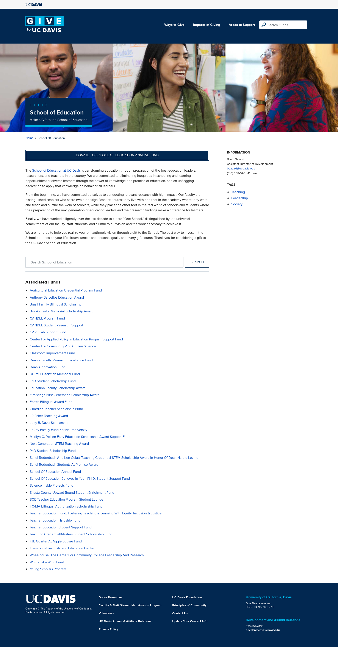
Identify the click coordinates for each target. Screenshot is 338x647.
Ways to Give (174, 24)
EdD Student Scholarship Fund (53, 381)
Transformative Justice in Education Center (62, 548)
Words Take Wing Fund (47, 562)
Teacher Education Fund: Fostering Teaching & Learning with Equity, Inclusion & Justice (95, 513)
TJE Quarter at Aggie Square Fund (56, 541)
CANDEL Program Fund (47, 318)
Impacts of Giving (206, 24)
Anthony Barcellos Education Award (57, 297)
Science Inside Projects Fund (51, 485)
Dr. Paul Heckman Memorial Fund (55, 373)
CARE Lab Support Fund (48, 332)
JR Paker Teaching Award (49, 415)
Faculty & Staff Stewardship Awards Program (130, 605)
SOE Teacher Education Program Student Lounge (66, 499)
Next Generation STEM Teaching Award (59, 443)
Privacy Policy (108, 629)
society (237, 204)
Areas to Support (242, 24)
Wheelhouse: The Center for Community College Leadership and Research (87, 555)
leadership (239, 198)
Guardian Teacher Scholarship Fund (56, 408)
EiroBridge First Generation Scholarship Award (64, 394)
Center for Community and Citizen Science (63, 346)
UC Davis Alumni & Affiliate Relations (125, 621)
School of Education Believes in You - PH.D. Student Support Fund (80, 478)
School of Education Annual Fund (55, 471)
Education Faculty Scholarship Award (58, 387)
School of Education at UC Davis (56, 170)
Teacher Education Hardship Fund (55, 520)
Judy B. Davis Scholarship (49, 422)
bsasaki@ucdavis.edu (241, 168)
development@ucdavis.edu (263, 630)
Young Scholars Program (48, 569)
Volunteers (106, 613)
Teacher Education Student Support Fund (61, 527)
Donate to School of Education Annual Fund (117, 155)
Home (29, 138)
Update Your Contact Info (189, 621)
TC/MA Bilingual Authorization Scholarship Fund (66, 506)
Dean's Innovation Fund (47, 367)
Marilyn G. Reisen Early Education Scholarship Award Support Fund (80, 436)
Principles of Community (189, 605)
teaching (238, 192)
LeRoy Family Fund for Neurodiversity (58, 429)
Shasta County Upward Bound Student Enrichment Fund (72, 492)
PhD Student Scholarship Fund (53, 450)
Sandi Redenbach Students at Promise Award (64, 464)
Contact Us (180, 613)
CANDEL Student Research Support (56, 325)
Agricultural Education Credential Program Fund (66, 290)
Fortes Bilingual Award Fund (51, 401)
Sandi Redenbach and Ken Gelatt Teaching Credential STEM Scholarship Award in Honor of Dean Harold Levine (114, 457)
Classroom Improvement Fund (52, 353)
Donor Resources (110, 597)
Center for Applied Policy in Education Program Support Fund (76, 339)
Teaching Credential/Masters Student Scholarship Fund (71, 534)
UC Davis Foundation (187, 597)
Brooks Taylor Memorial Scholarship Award (62, 311)
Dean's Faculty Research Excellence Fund (61, 360)
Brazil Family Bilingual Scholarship (55, 304)
